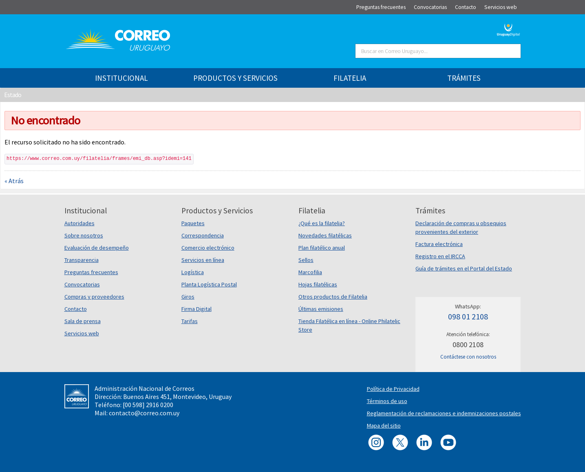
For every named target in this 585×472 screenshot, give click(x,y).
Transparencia (81, 260)
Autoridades (79, 223)
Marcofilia (310, 272)
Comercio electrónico (207, 247)
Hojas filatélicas (317, 284)
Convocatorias (82, 284)
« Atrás (14, 181)
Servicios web (81, 333)
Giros (187, 296)
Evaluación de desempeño (96, 247)
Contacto (75, 308)
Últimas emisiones (320, 308)
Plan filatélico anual (321, 247)
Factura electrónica (439, 244)
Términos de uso (387, 401)
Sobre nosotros (83, 235)
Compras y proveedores (94, 296)
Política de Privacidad (393, 388)
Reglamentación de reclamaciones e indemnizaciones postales (444, 413)
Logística (192, 272)
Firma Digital (196, 308)
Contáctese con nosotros (468, 356)
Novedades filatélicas (325, 235)
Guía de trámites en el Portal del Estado (463, 268)
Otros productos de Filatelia (332, 296)
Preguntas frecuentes (91, 272)
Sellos (305, 260)
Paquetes (193, 223)
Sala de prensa (82, 321)
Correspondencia (202, 235)
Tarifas (189, 321)
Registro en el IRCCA (440, 256)
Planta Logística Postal (209, 284)
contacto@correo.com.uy (144, 413)
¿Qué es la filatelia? (321, 223)
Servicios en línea (202, 260)
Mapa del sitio (384, 425)
